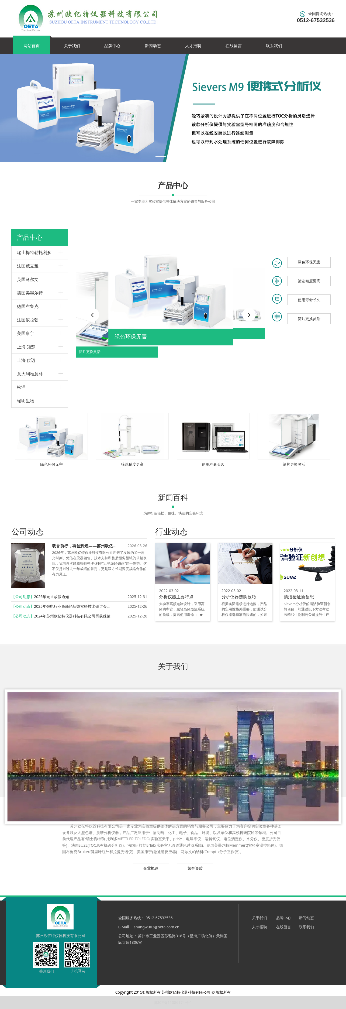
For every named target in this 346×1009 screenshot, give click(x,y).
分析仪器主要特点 (176, 597)
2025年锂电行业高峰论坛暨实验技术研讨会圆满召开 (78, 606)
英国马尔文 (28, 279)
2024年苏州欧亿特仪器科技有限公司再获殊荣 (72, 616)
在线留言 (234, 45)
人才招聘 (193, 45)
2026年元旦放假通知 (51, 596)
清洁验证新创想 (299, 597)
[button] (249, 314)
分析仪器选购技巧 (239, 597)
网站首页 (31, 45)
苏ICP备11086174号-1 (173, 1002)
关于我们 (72, 45)
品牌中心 (112, 45)
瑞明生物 (25, 401)
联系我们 (274, 45)
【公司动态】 (22, 596)
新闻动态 (153, 45)
